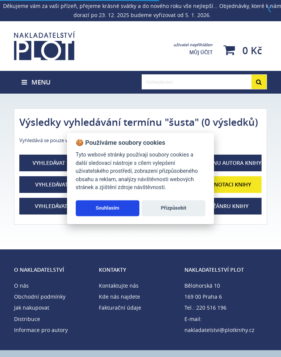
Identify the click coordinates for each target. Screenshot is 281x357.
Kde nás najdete (119, 296)
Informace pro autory (41, 330)
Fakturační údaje (120, 307)
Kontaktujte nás (119, 285)
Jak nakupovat (31, 307)
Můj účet (192, 49)
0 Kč (242, 50)
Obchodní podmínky (40, 296)
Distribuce (27, 319)
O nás (21, 285)
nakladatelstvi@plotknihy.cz (219, 330)
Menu (36, 82)
